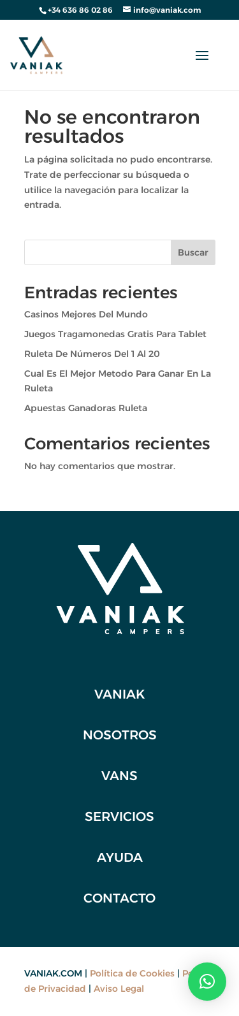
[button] (207, 981)
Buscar (193, 252)
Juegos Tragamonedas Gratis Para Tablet (115, 334)
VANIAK (119, 694)
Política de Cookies (132, 973)
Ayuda (120, 857)
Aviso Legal (119, 988)
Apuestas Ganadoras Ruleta (85, 408)
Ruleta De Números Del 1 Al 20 (92, 353)
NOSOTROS (120, 735)
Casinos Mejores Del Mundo (86, 314)
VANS (119, 775)
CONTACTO (119, 898)
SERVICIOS (119, 816)
